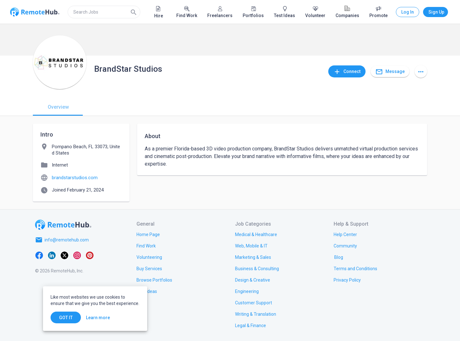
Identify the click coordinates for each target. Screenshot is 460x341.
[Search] (133, 12)
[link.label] (345, 234)
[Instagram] (77, 255)
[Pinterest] (89, 255)
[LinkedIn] (51, 255)
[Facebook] (39, 255)
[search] (104, 12)
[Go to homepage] (63, 225)
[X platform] (64, 255)
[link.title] (148, 234)
